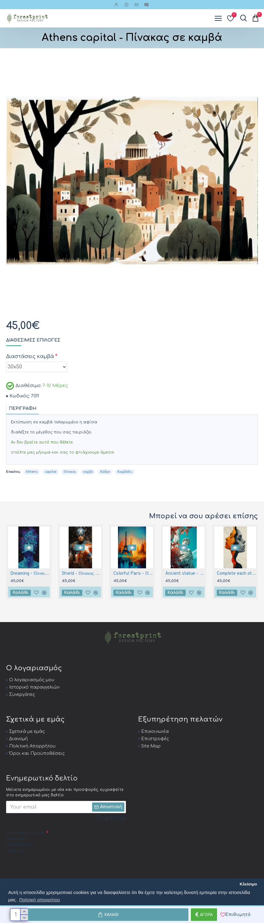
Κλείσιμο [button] (248, 884)
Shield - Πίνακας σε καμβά (81, 574)
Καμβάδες (124, 471)
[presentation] (52, 867)
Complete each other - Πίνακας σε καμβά (236, 574)
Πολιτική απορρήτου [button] (39, 899)
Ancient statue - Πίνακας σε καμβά (185, 574)
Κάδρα (105, 471)
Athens (31, 471)
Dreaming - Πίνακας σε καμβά (30, 574)
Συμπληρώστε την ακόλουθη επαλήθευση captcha (25, 842)
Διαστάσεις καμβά (30, 356)
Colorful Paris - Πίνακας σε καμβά (133, 574)
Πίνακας (70, 471)
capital (50, 471)
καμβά (88, 471)
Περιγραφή (22, 408)
